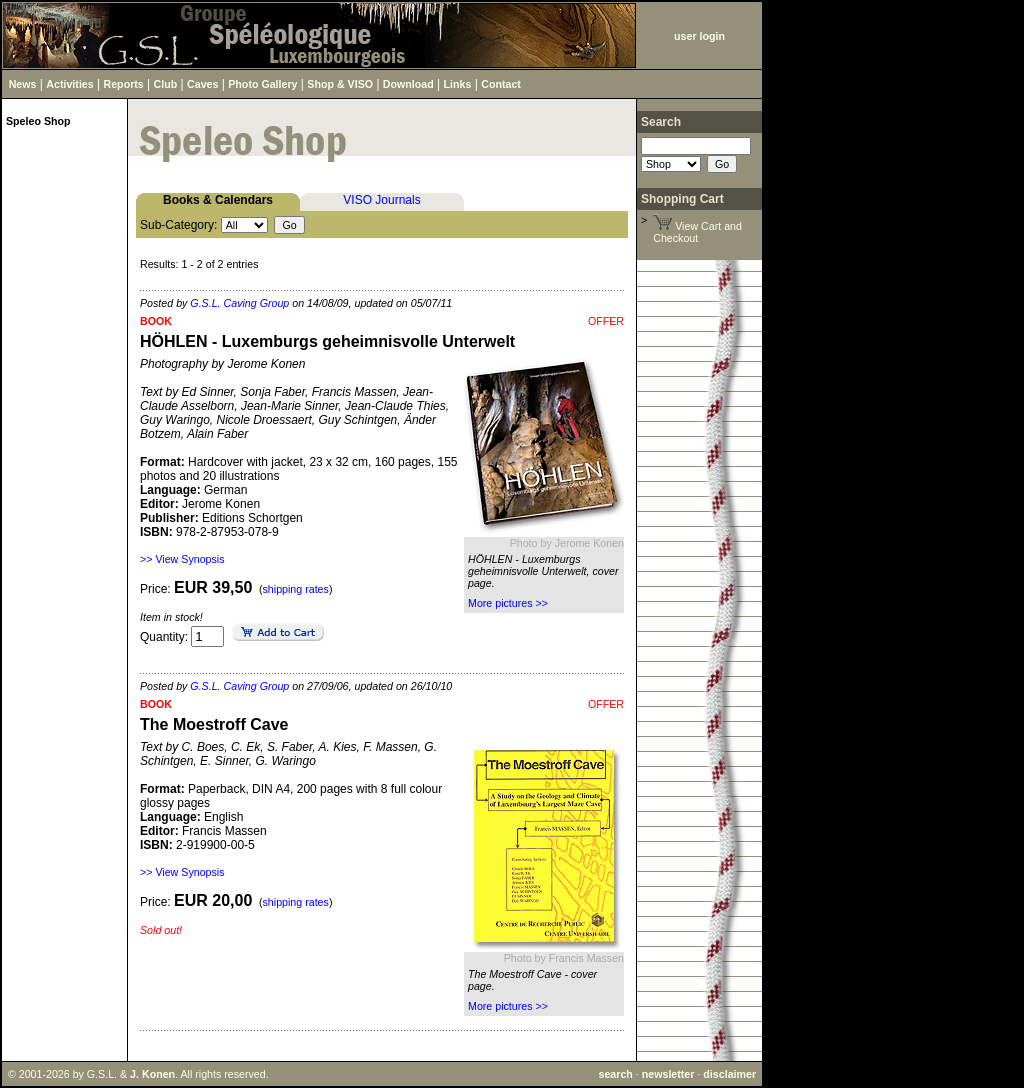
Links (458, 84)
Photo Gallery (262, 84)
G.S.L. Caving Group (239, 303)
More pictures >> (508, 603)
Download (408, 84)
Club (166, 84)
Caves (202, 84)
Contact (501, 84)
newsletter (668, 1074)
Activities (69, 84)
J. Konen (152, 1074)
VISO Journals (381, 200)
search (615, 1074)
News (23, 84)
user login (699, 36)
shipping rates (296, 589)
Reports (124, 84)
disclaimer (729, 1074)
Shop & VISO (340, 84)
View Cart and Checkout (697, 232)
